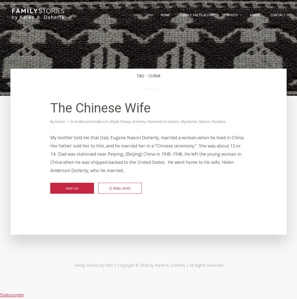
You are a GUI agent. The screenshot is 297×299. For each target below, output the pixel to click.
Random (219, 121)
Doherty (139, 121)
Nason (204, 121)
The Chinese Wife (100, 108)
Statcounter (12, 295)
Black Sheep (120, 121)
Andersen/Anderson (92, 121)
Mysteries (189, 121)
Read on (72, 188)
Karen (60, 121)
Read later (120, 188)
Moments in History (164, 121)
